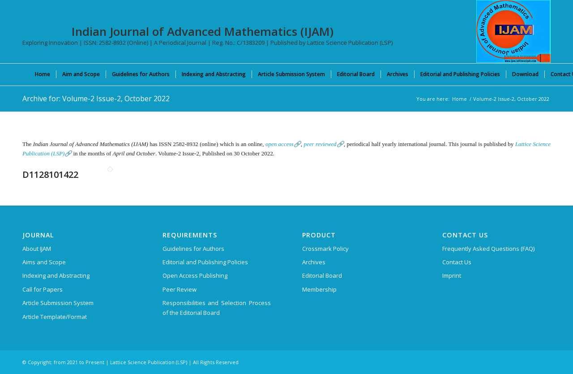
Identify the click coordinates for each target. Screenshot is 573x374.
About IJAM (36, 249)
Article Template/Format (54, 317)
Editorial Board (322, 275)
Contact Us (456, 262)
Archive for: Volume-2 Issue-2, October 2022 (96, 98)
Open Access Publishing (194, 275)
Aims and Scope (44, 262)
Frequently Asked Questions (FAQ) (488, 249)
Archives (313, 262)
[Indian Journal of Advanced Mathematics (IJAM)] (513, 31)
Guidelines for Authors (193, 249)
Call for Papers (42, 289)
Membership (319, 289)
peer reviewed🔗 (323, 144)
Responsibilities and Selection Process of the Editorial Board (216, 307)
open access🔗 (283, 144)
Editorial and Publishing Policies (205, 262)
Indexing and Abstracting (56, 275)
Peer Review (179, 289)
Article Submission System (58, 303)
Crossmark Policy (325, 249)
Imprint (451, 275)
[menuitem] (42, 74)
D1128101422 (50, 174)
